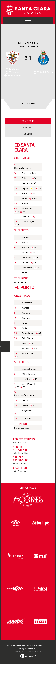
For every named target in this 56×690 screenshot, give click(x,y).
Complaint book (34, 651)
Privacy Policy (20, 651)
